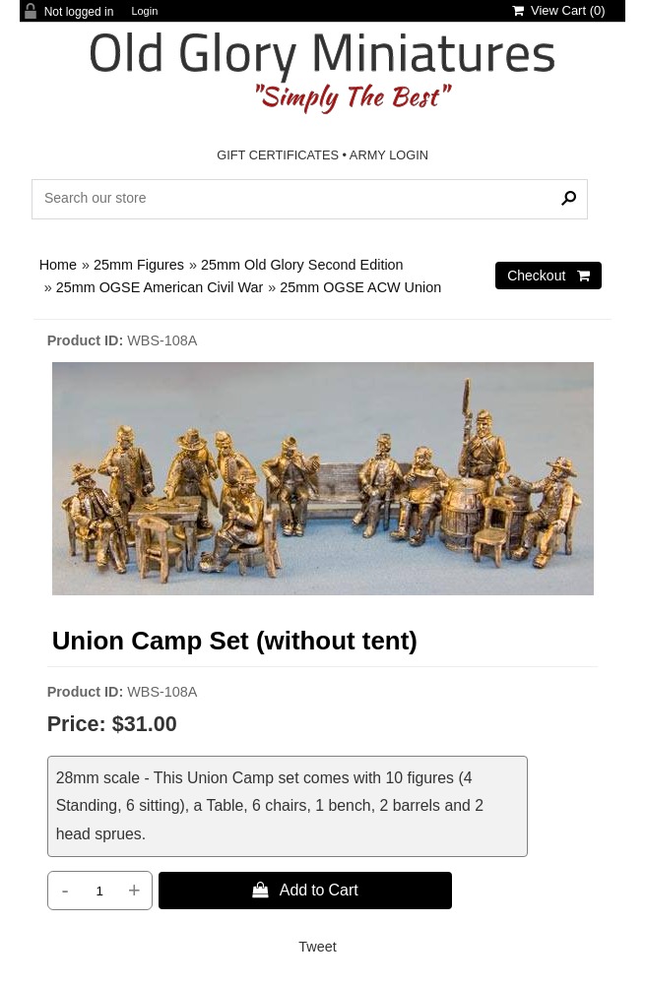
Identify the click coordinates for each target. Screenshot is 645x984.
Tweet (317, 946)
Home (58, 265)
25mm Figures (139, 265)
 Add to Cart (305, 889)
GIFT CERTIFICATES (278, 155)
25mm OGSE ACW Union (360, 287)
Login (144, 11)
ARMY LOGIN (389, 155)
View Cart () (559, 10)
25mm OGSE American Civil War (160, 287)
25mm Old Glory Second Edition (302, 265)
